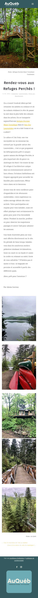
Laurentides (23, 94)
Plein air (32, 94)
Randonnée (19, 96)
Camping (15, 94)
